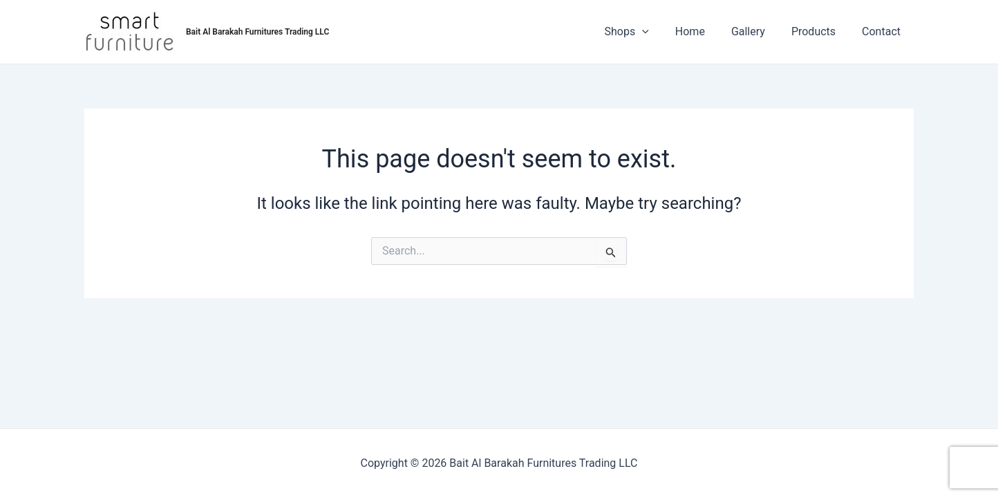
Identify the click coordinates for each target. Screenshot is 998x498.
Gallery (758, 31)
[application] (661, 31)
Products (820, 31)
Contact (883, 31)
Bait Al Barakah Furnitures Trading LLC (257, 32)
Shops (645, 31)
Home (704, 31)
